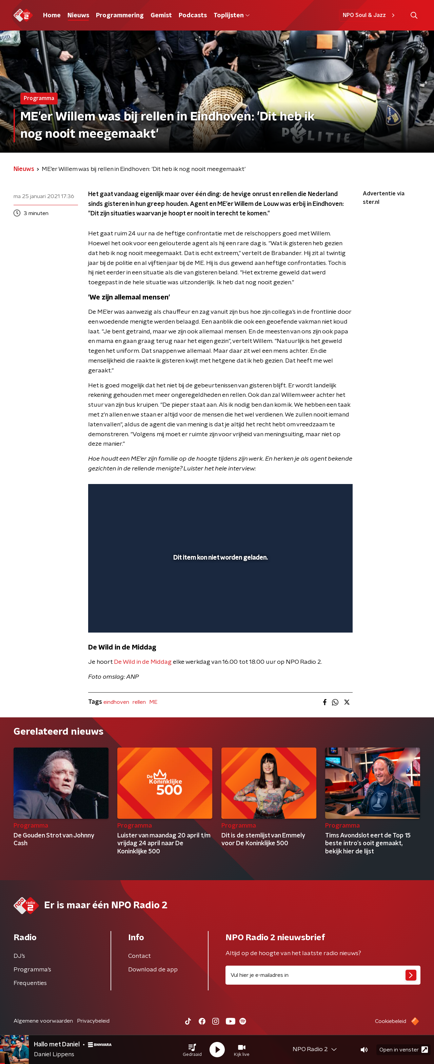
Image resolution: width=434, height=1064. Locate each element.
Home (52, 16)
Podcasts (193, 16)
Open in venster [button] (403, 1049)
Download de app (153, 970)
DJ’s (19, 956)
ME (153, 702)
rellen (139, 702)
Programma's (32, 970)
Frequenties (30, 983)
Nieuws (78, 16)
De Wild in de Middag (143, 662)
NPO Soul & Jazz (370, 15)
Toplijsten (232, 16)
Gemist (161, 16)
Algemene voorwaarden (43, 1021)
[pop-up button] (322, 617)
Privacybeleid (93, 1021)
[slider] (219, 600)
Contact (139, 956)
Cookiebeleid (390, 1021)
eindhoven (116, 702)
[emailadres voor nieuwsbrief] (322, 975)
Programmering (120, 16)
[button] (192, 1050)
